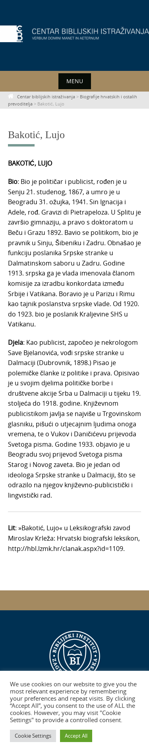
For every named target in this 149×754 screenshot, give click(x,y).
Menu (74, 81)
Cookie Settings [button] (33, 735)
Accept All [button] (76, 735)
